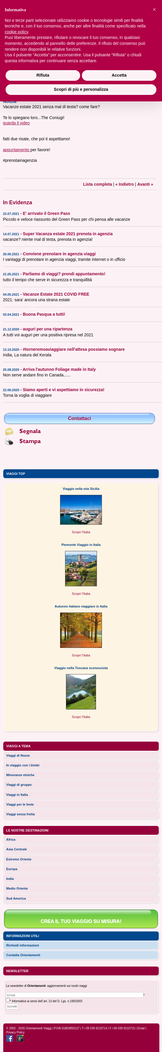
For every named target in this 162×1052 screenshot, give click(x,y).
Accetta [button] (119, 75)
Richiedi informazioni (22, 945)
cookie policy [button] (16, 31)
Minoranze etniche (20, 775)
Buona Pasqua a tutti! (44, 314)
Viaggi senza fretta (20, 814)
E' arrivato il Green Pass (46, 213)
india (10, 878)
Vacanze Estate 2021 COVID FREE (56, 294)
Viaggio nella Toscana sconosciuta (81, 668)
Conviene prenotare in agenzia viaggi (59, 253)
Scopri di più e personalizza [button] (81, 89)
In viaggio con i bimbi (22, 765)
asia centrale (16, 849)
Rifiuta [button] (43, 75)
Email (141, 1028)
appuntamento (16, 149)
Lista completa (97, 184)
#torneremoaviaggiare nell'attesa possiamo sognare (74, 349)
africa (10, 839)
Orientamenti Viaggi (39, 1028)
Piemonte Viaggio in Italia (80, 544)
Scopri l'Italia (81, 532)
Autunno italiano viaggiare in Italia (80, 606)
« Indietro (124, 184)
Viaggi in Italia (17, 794)
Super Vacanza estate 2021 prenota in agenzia (68, 233)
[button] (154, 9)
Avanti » (145, 184)
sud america (16, 898)
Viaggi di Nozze (18, 755)
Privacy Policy (15, 1032)
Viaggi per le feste (20, 804)
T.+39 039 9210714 (94, 1028)
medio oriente (17, 888)
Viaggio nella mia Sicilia (81, 488)
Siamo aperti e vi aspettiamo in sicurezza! (64, 389)
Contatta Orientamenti (23, 955)
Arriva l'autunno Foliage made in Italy (59, 369)
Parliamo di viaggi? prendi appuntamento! (64, 273)
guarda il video (16, 123)
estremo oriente (19, 859)
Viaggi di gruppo (19, 784)
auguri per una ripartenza (47, 329)
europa (11, 869)
